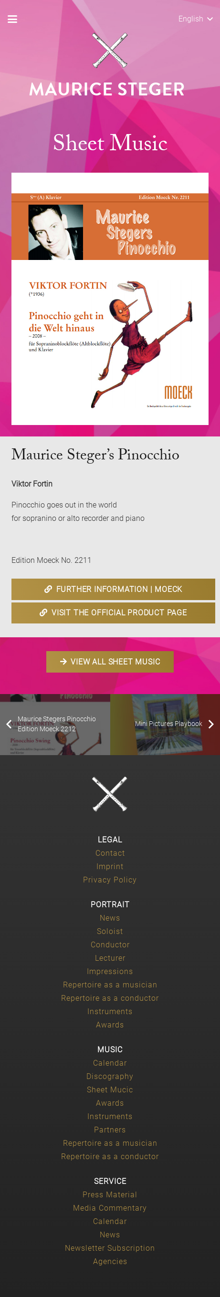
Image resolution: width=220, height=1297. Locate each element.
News (110, 918)
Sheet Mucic (110, 1089)
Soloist (110, 931)
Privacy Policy (110, 879)
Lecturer (110, 958)
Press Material (110, 1194)
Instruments (110, 1011)
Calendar (110, 1063)
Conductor (110, 944)
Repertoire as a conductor (110, 998)
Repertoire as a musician (110, 984)
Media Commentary (110, 1208)
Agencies (110, 1261)
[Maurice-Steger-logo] (110, 51)
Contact (110, 853)
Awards (110, 1024)
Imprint (110, 866)
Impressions (110, 971)
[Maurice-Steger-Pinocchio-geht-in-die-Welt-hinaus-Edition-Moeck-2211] (110, 299)
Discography (110, 1076)
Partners (110, 1129)
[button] (12, 19)
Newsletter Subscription (110, 1248)
